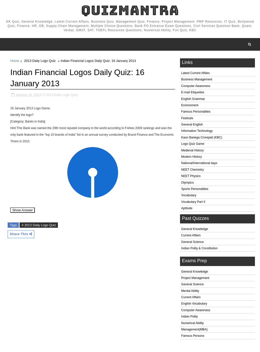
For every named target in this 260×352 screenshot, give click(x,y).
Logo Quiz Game (192, 144)
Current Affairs (191, 235)
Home (14, 61)
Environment (189, 105)
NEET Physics (191, 176)
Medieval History (192, 150)
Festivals (187, 118)
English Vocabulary (194, 303)
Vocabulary (188, 195)
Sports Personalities (194, 189)
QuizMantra (130, 10)
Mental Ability (190, 291)
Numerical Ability (192, 323)
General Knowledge (194, 229)
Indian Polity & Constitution (199, 248)
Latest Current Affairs (195, 73)
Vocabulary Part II (193, 202)
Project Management (195, 278)
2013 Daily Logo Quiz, (62, 95)
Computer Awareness (195, 86)
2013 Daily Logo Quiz (40, 61)
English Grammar (193, 99)
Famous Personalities (195, 111)
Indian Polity (189, 316)
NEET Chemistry (192, 169)
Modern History (191, 157)
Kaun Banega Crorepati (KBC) (201, 137)
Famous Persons (192, 336)
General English (192, 124)
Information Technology (197, 131)
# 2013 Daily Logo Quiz (39, 225)
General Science (192, 242)
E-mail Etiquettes (192, 92)
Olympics (187, 182)
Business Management (196, 79)
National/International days (199, 163)
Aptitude (186, 208)
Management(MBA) (194, 329)
